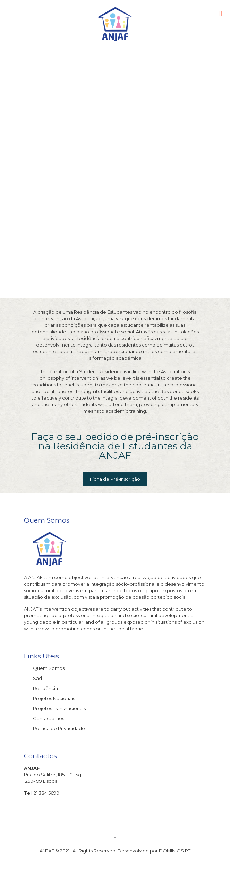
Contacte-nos (48, 718)
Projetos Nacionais (54, 698)
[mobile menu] (221, 14)
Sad (37, 678)
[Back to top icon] (115, 835)
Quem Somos (49, 668)
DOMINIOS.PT (174, 851)
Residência (45, 688)
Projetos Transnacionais (59, 708)
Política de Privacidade (59, 728)
